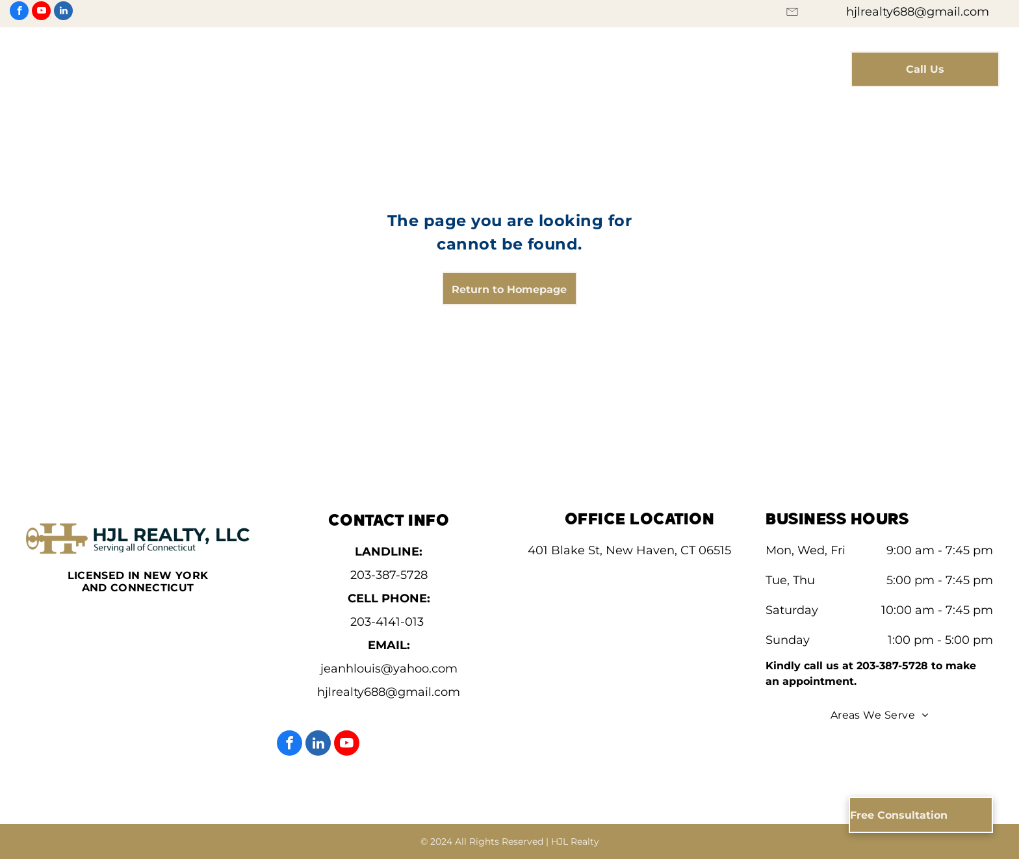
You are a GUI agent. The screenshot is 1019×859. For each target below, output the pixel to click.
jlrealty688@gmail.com (392, 692)
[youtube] (41, 12)
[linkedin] (63, 12)
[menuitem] (324, 60)
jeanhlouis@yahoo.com (389, 668)
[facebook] (19, 12)
